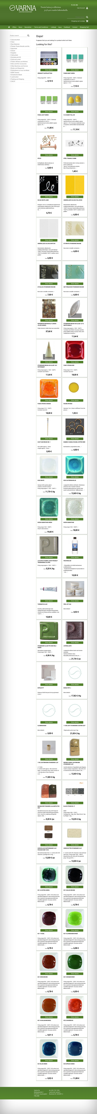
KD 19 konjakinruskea (44, 1020)
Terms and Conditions (41, 27)
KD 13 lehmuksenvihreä (71, 933)
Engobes (12, 53)
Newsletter (28, 27)
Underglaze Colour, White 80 (46, 243)
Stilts (39, 158)
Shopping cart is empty (80, 21)
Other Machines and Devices (18, 66)
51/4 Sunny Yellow (69, 115)
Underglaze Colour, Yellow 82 (73, 200)
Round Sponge (68, 403)
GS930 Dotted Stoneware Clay (73, 848)
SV (74, 5)
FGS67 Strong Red (69, 365)
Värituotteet (13, 55)
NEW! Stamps (14, 72)
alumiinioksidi (42, 725)
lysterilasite (67, 646)
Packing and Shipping (16, 79)
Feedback (67, 27)
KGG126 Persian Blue (70, 480)
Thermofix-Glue (42, 604)
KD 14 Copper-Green (43, 890)
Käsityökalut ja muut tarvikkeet (19, 70)
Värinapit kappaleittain (45, 73)
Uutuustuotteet (14, 40)
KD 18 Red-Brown (43, 977)
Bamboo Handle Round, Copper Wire (74, 442)
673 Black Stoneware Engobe (46, 287)
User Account (83, 8)
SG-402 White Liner (43, 200)
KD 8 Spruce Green (69, 1064)
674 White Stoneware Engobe (72, 243)
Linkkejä (53, 27)
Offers (14, 27)
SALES (12, 81)
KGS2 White (41, 480)
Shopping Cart (84, 27)
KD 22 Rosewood (68, 1020)
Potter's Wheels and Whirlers (18, 61)
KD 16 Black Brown (69, 890)
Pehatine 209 (67, 561)
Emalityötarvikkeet (15, 75)
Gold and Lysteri (15, 59)
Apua (60, 27)
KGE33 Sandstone (69, 522)
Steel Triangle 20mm (70, 158)
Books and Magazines (16, 68)
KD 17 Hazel (41, 933)
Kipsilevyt (41, 688)
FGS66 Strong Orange (44, 403)
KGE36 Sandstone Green (45, 522)
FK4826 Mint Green (69, 73)
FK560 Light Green (43, 115)
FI (71, 5)
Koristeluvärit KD (15, 57)
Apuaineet (13, 48)
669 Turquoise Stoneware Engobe (74, 287)
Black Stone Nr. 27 (69, 806)
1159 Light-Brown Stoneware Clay (48, 762)
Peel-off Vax (67, 604)
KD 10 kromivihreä (69, 977)
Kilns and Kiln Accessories (18, 64)
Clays (11, 42)
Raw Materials (14, 44)
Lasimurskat (13, 77)
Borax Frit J (67, 688)
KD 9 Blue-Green (42, 1064)
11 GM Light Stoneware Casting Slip (74, 725)
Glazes (12, 50)
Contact (74, 27)
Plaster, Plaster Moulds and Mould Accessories (20, 46)
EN (77, 5)
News (20, 27)
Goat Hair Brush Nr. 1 (44, 442)
